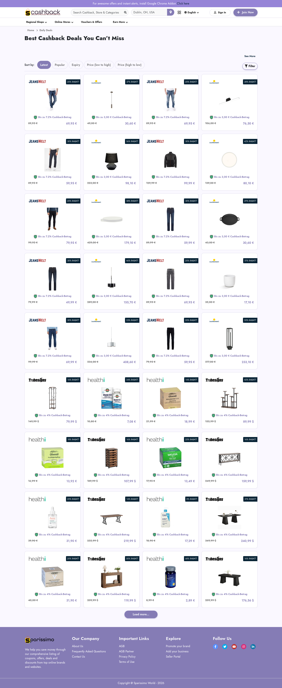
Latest (44, 65)
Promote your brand (178, 646)
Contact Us (78, 657)
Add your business (177, 651)
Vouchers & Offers (91, 22)
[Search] (99, 12)
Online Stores (62, 22)
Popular (60, 65)
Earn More (119, 22)
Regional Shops (35, 22)
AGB (121, 646)
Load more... (141, 614)
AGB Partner (126, 651)
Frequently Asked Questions (89, 651)
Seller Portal (173, 657)
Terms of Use (126, 662)
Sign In (220, 12)
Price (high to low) (130, 65)
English (190, 12)
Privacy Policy (127, 657)
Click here (183, 3)
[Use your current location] (170, 12)
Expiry (76, 65)
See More (249, 56)
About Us (77, 646)
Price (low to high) (99, 65)
